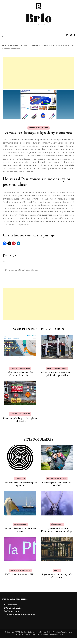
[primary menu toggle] (3, 36)
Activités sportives (56, 478)
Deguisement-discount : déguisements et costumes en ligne (57, 530)
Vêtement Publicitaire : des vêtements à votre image (20, 374)
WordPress (36, 634)
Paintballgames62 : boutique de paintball (56, 484)
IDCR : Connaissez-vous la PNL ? (20, 574)
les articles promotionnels (47, 149)
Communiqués (20, 524)
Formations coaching (20, 570)
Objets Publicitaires (38, 128)
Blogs (57, 570)
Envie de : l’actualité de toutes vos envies (20, 530)
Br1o (38, 17)
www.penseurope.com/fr (18, 224)
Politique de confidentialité (52, 634)
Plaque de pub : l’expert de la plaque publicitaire (20, 419)
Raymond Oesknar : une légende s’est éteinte (57, 575)
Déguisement (57, 524)
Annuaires (20, 478)
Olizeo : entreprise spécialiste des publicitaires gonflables (56, 374)
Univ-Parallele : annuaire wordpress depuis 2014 (20, 484)
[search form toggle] (74, 35)
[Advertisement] (38, 73)
